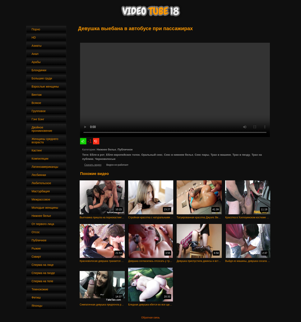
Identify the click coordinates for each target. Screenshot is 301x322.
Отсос (36, 232)
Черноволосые (105, 158)
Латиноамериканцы (45, 166)
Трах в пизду (241, 154)
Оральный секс (152, 154)
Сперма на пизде (43, 273)
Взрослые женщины (45, 86)
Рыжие (36, 248)
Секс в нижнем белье (178, 154)
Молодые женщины (45, 207)
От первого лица (43, 224)
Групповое (39, 111)
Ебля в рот (97, 154)
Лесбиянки (39, 175)
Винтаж (37, 94)
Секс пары (202, 154)
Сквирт (36, 256)
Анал (35, 54)
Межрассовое (41, 199)
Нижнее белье (41, 215)
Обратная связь (150, 317)
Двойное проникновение (42, 129)
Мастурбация (41, 191)
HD (34, 37)
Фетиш (36, 297)
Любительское (41, 183)
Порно (36, 29)
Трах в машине (221, 154)
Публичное (39, 240)
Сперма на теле (42, 281)
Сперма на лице (43, 264)
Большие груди (42, 78)
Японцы (37, 305)
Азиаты (37, 45)
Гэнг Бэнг (38, 119)
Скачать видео (92, 164)
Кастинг (37, 150)
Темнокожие (40, 289)
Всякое (36, 103)
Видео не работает (117, 164)
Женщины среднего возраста (45, 140)
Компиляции (40, 158)
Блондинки (39, 70)
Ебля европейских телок (123, 154)
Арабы (36, 62)
